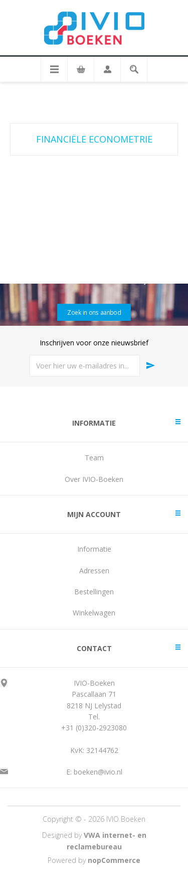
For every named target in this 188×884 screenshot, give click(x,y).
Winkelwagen (94, 612)
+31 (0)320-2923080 (94, 727)
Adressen (94, 570)
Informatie (94, 549)
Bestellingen (94, 591)
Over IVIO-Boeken (94, 479)
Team (94, 457)
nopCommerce (114, 860)
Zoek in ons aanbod (93, 312)
